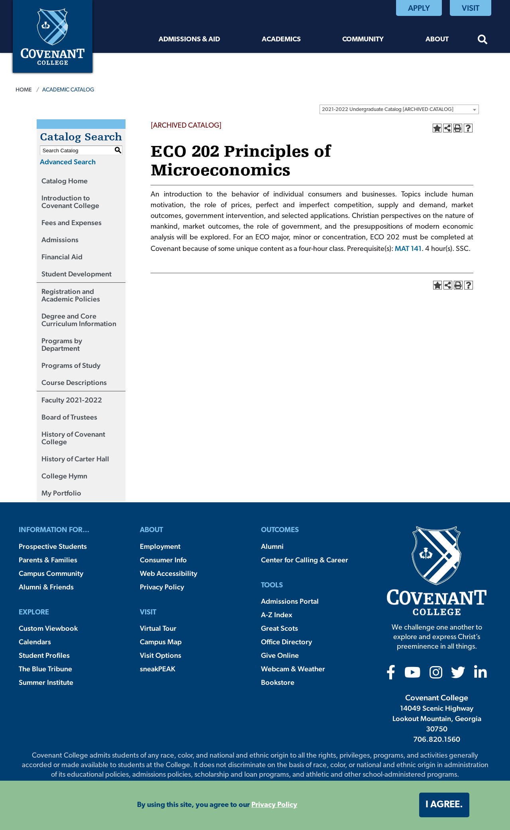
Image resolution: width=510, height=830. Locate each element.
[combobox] (399, 109)
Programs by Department (61, 344)
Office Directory (286, 642)
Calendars (35, 642)
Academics (281, 39)
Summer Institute (46, 682)
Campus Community (51, 573)
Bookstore (277, 682)
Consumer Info (163, 560)
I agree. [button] (444, 805)
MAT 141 (408, 248)
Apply (419, 8)
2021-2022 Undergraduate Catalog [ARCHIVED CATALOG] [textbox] (387, 109)
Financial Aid (61, 257)
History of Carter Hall (75, 459)
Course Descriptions (74, 382)
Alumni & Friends (46, 587)
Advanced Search (68, 161)
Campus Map (161, 642)
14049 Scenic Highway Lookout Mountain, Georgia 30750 (436, 718)
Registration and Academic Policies (70, 295)
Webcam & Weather (293, 669)
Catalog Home (64, 181)
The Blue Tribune (45, 669)
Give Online (280, 655)
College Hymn (64, 476)
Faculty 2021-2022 (71, 400)
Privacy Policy (162, 587)
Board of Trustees (69, 417)
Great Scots (279, 628)
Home (24, 89)
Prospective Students (53, 546)
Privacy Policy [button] (274, 805)
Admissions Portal (290, 601)
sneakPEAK (157, 669)
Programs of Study (70, 365)
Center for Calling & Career (304, 560)
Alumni (272, 546)
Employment (160, 546)
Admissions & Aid (189, 39)
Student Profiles (44, 655)
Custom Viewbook (48, 628)
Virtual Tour (158, 628)
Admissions (59, 239)
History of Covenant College (73, 438)
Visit (470, 8)
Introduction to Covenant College (70, 202)
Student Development (76, 274)
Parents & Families (48, 560)
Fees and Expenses (71, 222)
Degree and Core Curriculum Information (78, 320)
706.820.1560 (436, 739)
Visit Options (160, 655)
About (437, 39)
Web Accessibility (168, 573)
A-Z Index (276, 614)
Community (363, 39)
